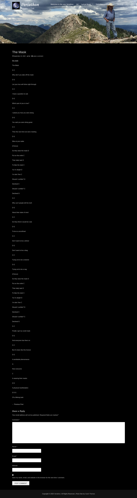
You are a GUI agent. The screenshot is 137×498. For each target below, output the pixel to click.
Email (14, 456)
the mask (15, 60)
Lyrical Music (86, 4)
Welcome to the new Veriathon (62, 4)
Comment (16, 420)
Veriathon (30, 4)
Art (77, 4)
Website (15, 465)
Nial (29, 56)
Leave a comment (38, 56)
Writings (120, 4)
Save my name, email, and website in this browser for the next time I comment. (38, 477)
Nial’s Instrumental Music (105, 4)
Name (14, 446)
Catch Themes (90, 494)
